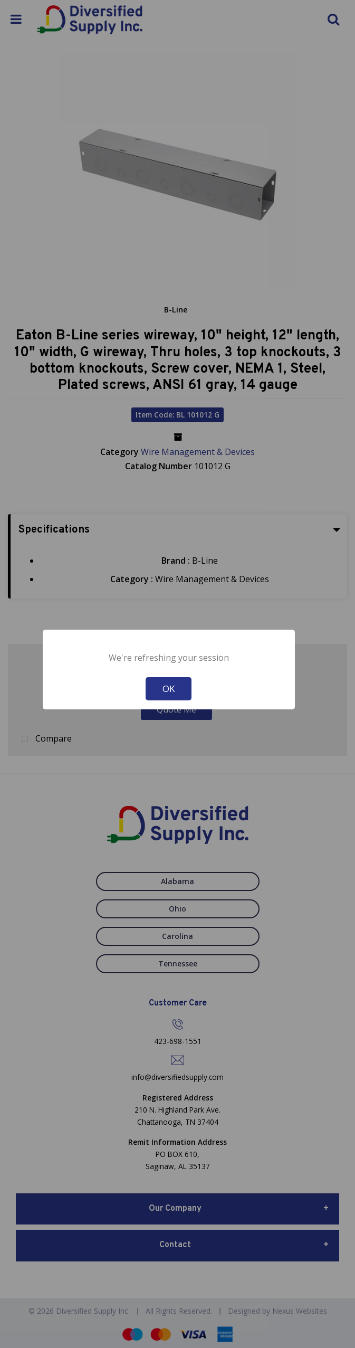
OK (168, 688)
